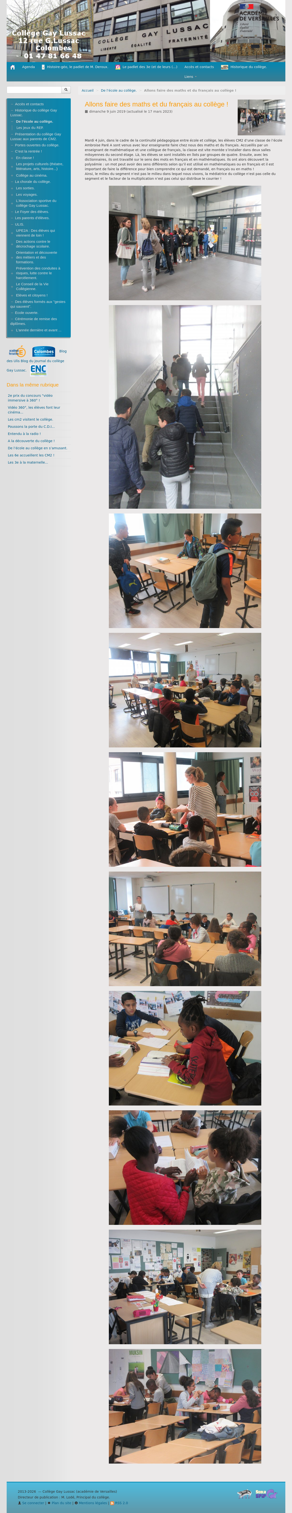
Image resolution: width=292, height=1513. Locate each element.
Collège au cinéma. (31, 175)
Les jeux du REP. (30, 128)
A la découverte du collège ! (31, 441)
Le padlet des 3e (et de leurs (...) (146, 67)
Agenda (28, 67)
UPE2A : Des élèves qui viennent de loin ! (35, 232)
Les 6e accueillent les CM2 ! (31, 455)
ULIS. (19, 224)
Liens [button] (191, 77)
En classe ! (25, 158)
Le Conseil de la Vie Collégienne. (32, 286)
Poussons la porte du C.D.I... (31, 427)
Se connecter (31, 1503)
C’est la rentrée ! (28, 151)
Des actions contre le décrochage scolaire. (33, 243)
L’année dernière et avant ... (38, 330)
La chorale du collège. (33, 182)
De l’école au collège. (119, 90)
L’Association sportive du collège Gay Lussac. (36, 203)
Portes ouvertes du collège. (37, 145)
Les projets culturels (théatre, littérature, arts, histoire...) (39, 166)
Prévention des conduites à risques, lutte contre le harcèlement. (38, 273)
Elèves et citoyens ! (32, 295)
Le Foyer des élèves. (32, 212)
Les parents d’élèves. (32, 218)
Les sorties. (25, 188)
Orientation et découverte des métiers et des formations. (36, 257)
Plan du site (59, 1503)
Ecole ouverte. (26, 313)
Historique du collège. (244, 67)
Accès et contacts (199, 67)
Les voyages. (27, 194)
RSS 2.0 (119, 1503)
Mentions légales (91, 1503)
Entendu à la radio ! (24, 434)
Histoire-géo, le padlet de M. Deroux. (75, 67)
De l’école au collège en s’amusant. (37, 448)
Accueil (88, 90)
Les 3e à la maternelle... (28, 462)
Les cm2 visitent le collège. (30, 419)
